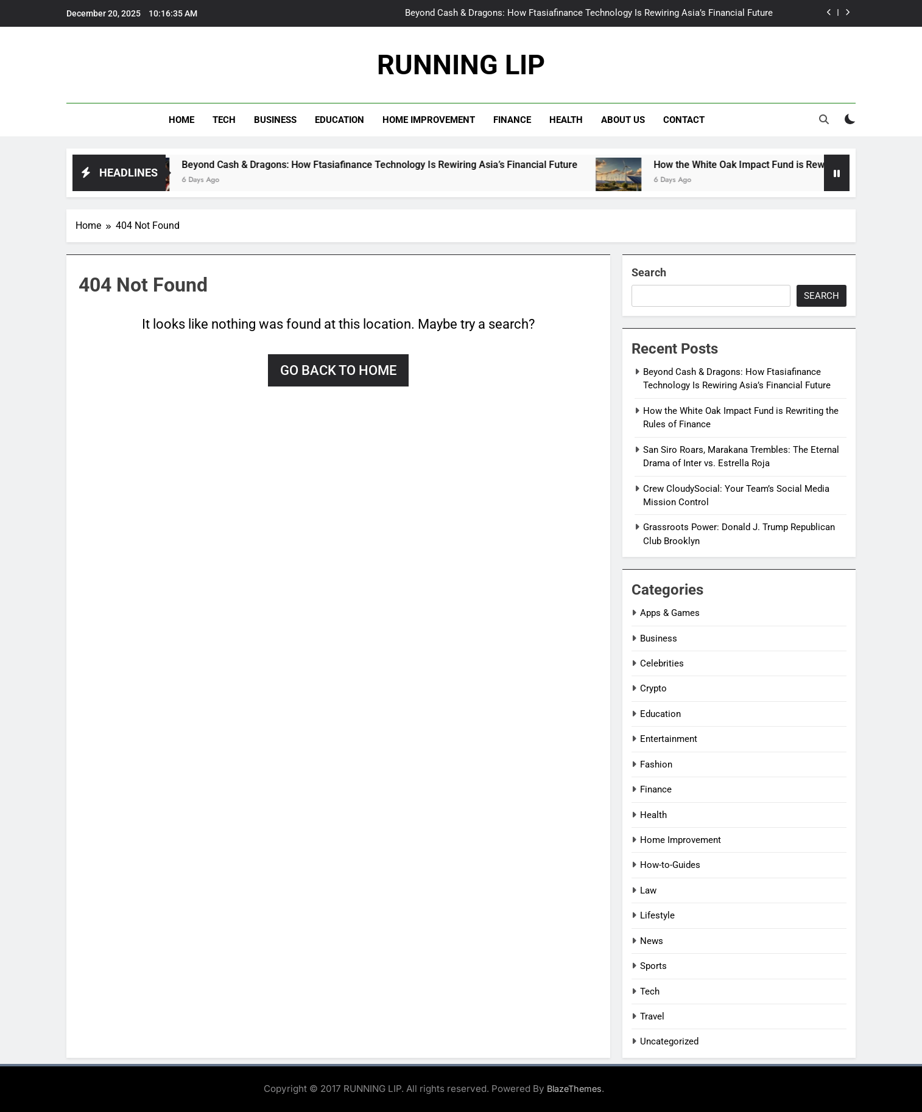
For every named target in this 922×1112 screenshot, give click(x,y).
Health (566, 119)
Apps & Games (670, 612)
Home (181, 119)
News (651, 940)
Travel (652, 1016)
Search (649, 272)
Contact (684, 119)
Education (339, 119)
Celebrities (662, 663)
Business (275, 119)
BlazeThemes (574, 1088)
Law (648, 890)
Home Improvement (428, 119)
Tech (224, 119)
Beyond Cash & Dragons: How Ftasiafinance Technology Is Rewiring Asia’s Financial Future (589, 13)
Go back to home (338, 370)
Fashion (656, 764)
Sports (653, 965)
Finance (512, 119)
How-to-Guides (670, 864)
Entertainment (668, 738)
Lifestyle (657, 915)
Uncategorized (669, 1041)
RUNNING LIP (461, 65)
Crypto (653, 688)
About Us (623, 119)
